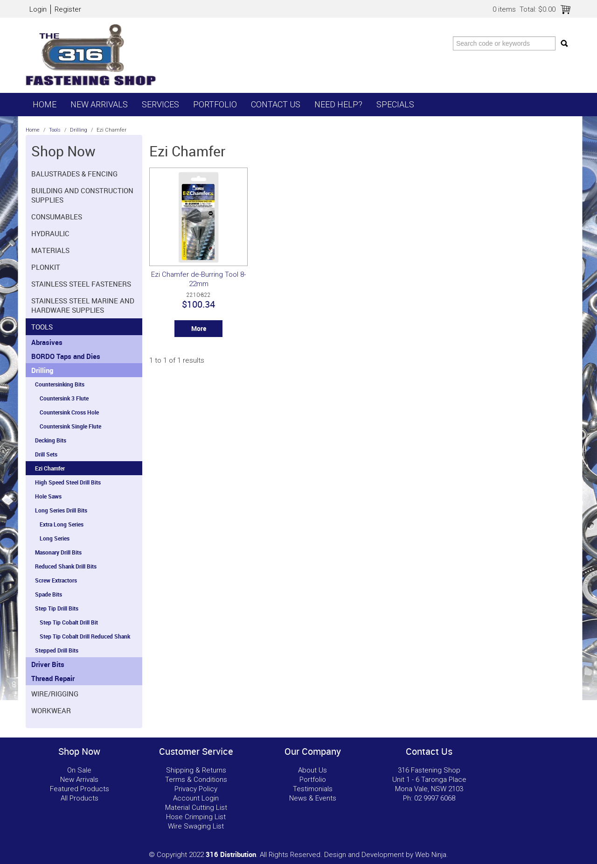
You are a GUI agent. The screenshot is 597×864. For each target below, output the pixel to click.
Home (44, 104)
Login (38, 9)
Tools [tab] (42, 326)
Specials (395, 104)
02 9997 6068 (434, 798)
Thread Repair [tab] (53, 678)
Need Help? (338, 104)
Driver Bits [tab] (47, 664)
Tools (55, 130)
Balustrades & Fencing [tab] (74, 173)
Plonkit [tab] (45, 267)
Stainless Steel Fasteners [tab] (81, 283)
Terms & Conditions (196, 779)
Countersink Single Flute (70, 426)
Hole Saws (48, 496)
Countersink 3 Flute (64, 398)
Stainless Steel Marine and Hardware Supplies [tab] (82, 305)
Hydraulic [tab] (50, 233)
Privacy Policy (195, 789)
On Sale (79, 770)
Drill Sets (46, 454)
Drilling (78, 130)
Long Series (54, 538)
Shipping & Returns (196, 770)
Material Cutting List (196, 807)
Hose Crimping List (196, 817)
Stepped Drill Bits (56, 650)
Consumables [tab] (56, 216)
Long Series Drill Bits (61, 510)
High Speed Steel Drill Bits (68, 482)
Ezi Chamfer (50, 468)
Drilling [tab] (42, 370)
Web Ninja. (431, 854)
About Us (312, 770)
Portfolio (215, 104)
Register (68, 9)
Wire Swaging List (196, 826)
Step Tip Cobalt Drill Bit (69, 622)
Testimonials (313, 789)
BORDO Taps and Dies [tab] (65, 356)
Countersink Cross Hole (69, 412)
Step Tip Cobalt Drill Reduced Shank (85, 636)
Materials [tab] (50, 250)
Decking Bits (50, 440)
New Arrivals (99, 104)
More (198, 328)
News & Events (312, 798)
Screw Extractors (56, 580)
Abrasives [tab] (46, 342)
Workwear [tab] (51, 710)
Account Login (196, 798)
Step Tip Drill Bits (56, 608)
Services (160, 104)
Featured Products (79, 789)
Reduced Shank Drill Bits (66, 566)
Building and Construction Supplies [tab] (82, 195)
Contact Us (275, 104)
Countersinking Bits (59, 384)
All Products (79, 798)
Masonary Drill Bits (58, 552)
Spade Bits (48, 594)
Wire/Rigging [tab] (54, 693)
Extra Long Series (61, 524)
